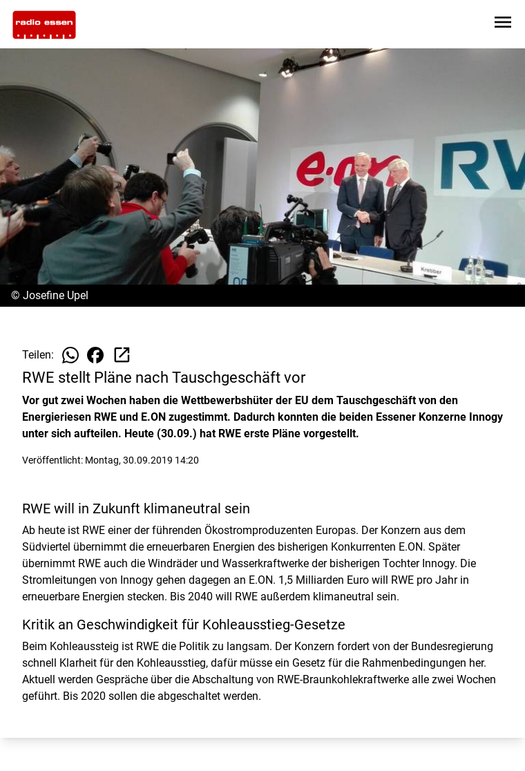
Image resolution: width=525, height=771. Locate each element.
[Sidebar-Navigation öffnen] (503, 24)
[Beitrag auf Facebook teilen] (95, 355)
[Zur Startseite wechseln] (44, 25)
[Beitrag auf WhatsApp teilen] (70, 355)
